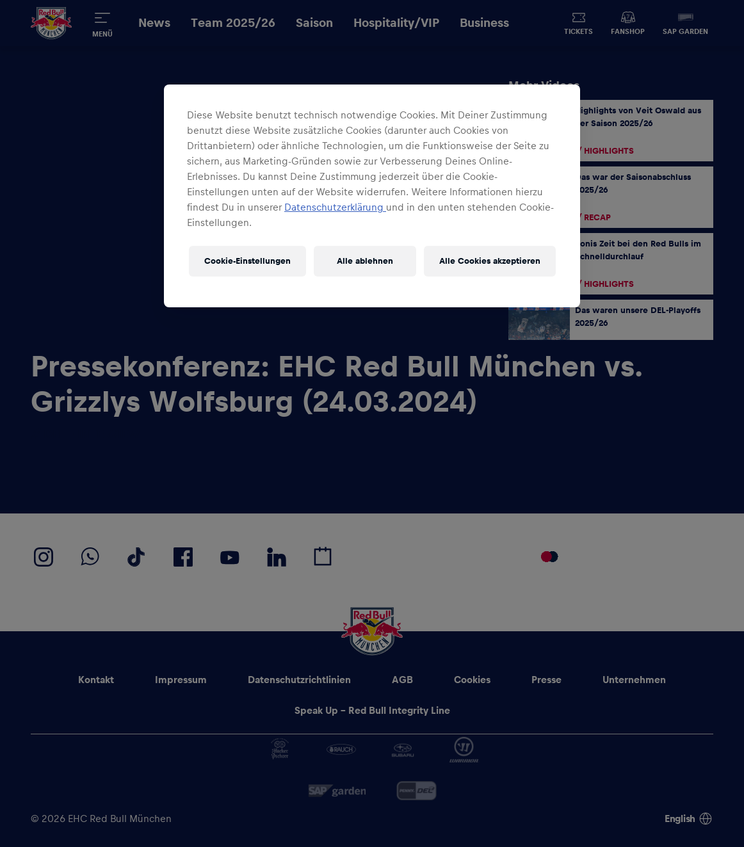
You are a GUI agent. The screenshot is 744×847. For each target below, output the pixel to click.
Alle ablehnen (365, 261)
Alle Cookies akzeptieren (489, 261)
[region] (372, 196)
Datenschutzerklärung (335, 207)
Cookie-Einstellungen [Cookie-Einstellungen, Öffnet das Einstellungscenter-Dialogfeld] (247, 261)
